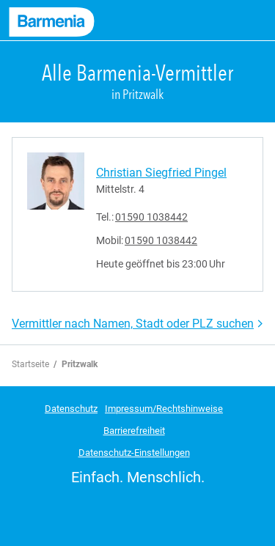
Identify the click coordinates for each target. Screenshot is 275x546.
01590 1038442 (151, 217)
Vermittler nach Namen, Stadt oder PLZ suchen (133, 324)
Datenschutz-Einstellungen (134, 452)
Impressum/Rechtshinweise (164, 408)
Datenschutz (71, 408)
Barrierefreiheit (134, 430)
